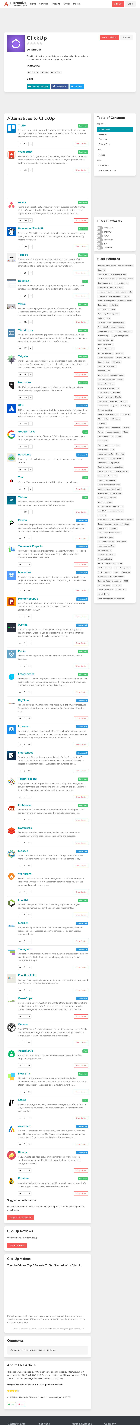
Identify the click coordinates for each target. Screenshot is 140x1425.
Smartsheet (25, 753)
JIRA (21, 405)
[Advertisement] (70, 21)
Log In (130, 3)
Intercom (23, 726)
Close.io (23, 851)
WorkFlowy (25, 330)
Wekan (22, 497)
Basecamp (24, 454)
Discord (76, 3)
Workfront (24, 874)
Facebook (61, 86)
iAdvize (22, 625)
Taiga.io (23, 356)
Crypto (66, 3)
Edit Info (127, 37)
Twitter (78, 86)
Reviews (102, 134)
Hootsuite (24, 382)
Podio (22, 651)
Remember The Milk (31, 228)
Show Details (81, 144)
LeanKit (23, 900)
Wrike (22, 304)
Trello (22, 125)
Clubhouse (24, 805)
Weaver (23, 1024)
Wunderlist (25, 152)
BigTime (23, 700)
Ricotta (22, 1152)
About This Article (107, 170)
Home (33, 3)
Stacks (22, 1100)
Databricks (25, 828)
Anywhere (24, 1126)
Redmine (23, 281)
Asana (22, 202)
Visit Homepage (40, 86)
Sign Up (118, 3)
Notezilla (24, 1073)
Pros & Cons (104, 144)
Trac (21, 477)
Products (56, 3)
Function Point (27, 975)
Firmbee (23, 1178)
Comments (103, 165)
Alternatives (104, 129)
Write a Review (109, 37)
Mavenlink (24, 572)
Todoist (23, 255)
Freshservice (26, 674)
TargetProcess (27, 779)
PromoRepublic (28, 599)
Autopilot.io (25, 1051)
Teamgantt (25, 949)
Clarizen (23, 923)
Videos (101, 154)
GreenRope (25, 998)
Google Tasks (26, 431)
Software (43, 3)
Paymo (22, 520)
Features (102, 139)
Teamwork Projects (30, 546)
